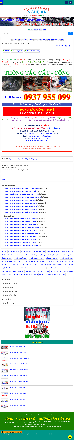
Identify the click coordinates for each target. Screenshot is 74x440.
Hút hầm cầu (6, 279)
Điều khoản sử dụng (64, 434)
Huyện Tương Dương (46, 274)
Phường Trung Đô (52, 258)
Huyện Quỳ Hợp (68, 271)
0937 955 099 (39, 29)
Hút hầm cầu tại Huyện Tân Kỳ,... (19, 370)
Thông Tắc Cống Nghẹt (9, 295)
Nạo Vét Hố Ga (6, 299)
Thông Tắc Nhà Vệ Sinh (9, 283)
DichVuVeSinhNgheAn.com (40, 138)
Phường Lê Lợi (68, 255)
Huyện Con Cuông (7, 268)
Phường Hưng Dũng (38, 255)
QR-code (5, 432)
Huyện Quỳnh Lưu (7, 274)
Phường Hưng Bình (23, 255)
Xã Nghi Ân (59, 261)
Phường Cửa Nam (26, 251)
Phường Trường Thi (67, 258)
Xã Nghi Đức (69, 261)
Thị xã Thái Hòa (57, 264)
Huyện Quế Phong (43, 271)
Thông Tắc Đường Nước (9, 291)
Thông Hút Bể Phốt (8, 303)
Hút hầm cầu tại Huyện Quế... (18, 393)
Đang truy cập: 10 (15, 432)
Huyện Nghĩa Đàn (30, 271)
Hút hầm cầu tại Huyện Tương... (19, 358)
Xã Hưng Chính (19, 261)
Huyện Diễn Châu (22, 268)
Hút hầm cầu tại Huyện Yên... (18, 352)
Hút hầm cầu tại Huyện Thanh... (18, 364)
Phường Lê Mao (6, 258)
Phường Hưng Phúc (54, 255)
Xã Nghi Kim (5, 264)
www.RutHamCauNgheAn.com (37, 140)
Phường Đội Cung (39, 251)
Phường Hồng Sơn (7, 255)
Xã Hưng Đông (30, 261)
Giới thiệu (26, 415)
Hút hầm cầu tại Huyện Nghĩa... (18, 399)
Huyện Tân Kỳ (18, 274)
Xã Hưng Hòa (40, 261)
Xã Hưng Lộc (51, 261)
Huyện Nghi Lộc (18, 271)
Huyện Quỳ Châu (56, 271)
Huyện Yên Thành (59, 274)
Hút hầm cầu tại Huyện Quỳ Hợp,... (19, 381)
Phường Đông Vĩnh (53, 251)
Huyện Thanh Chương (31, 274)
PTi (55, 434)
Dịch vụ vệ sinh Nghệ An (24, 434)
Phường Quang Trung (36, 258)
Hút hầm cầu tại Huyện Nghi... (18, 405)
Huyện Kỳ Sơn (68, 268)
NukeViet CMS (42, 434)
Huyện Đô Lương (37, 268)
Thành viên (41, 415)
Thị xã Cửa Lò (33, 264)
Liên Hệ (57, 45)
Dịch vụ (33, 415)
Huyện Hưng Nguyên (53, 268)
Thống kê (49, 415)
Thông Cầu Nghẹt (7, 287)
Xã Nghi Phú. (24, 264)
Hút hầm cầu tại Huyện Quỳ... (18, 387)
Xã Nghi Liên (15, 264)
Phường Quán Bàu (20, 258)
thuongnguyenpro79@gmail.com (39, 136)
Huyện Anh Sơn (68, 264)
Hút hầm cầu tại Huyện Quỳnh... (19, 375)
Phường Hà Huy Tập (66, 251)
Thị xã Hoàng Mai (45, 264)
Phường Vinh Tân (6, 261)
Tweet (4, 179)
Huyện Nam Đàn (6, 271)
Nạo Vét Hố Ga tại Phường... (18, 346)
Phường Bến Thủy (13, 251)
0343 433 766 (46, 134)
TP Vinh (3, 251)
